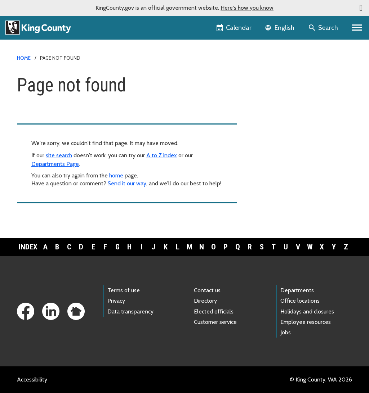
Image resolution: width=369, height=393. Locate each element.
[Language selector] (280, 28)
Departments (297, 290)
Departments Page (55, 164)
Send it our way (127, 183)
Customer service (215, 322)
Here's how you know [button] (247, 7)
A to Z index (161, 155)
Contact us (207, 290)
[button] (361, 8)
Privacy (116, 300)
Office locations (300, 300)
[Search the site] (324, 28)
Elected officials (214, 311)
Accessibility (32, 379)
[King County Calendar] (234, 28)
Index (28, 247)
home (116, 175)
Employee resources (305, 322)
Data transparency (130, 311)
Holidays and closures (307, 311)
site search (59, 155)
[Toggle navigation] (357, 28)
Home (24, 58)
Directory (205, 300)
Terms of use (123, 290)
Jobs (285, 332)
